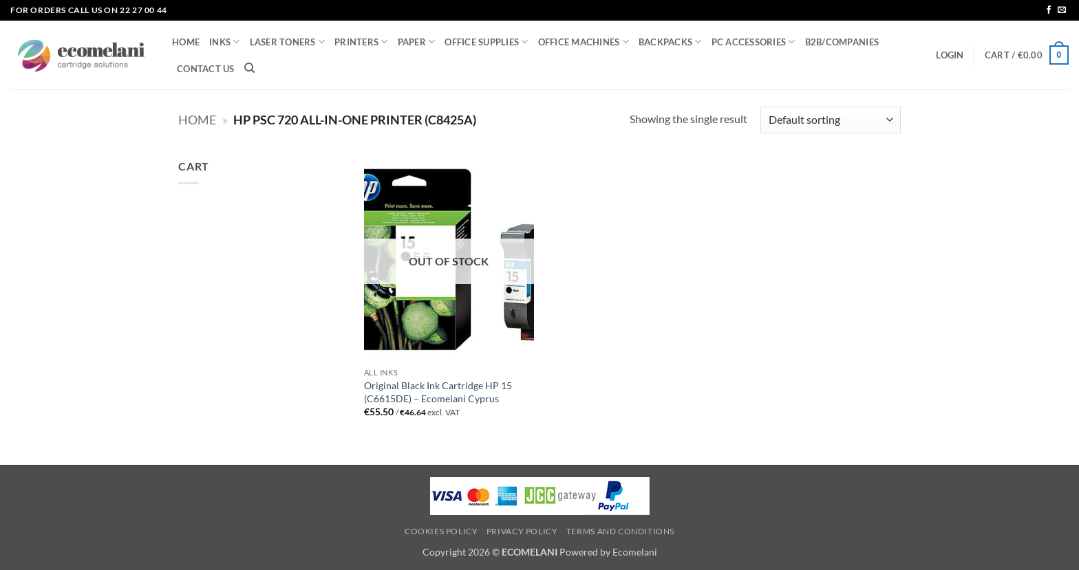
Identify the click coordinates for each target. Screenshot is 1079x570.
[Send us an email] (1062, 10)
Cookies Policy (441, 531)
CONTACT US (206, 68)
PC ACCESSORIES (753, 41)
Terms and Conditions (620, 531)
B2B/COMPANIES (842, 41)
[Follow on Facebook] (1049, 10)
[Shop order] (830, 120)
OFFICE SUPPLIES (486, 41)
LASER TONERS (287, 41)
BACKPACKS (670, 41)
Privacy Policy (522, 531)
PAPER (417, 41)
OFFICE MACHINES (583, 41)
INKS (224, 41)
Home (197, 119)
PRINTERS (361, 41)
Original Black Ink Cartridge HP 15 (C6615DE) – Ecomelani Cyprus (438, 392)
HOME (186, 41)
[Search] (249, 68)
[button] (949, 55)
